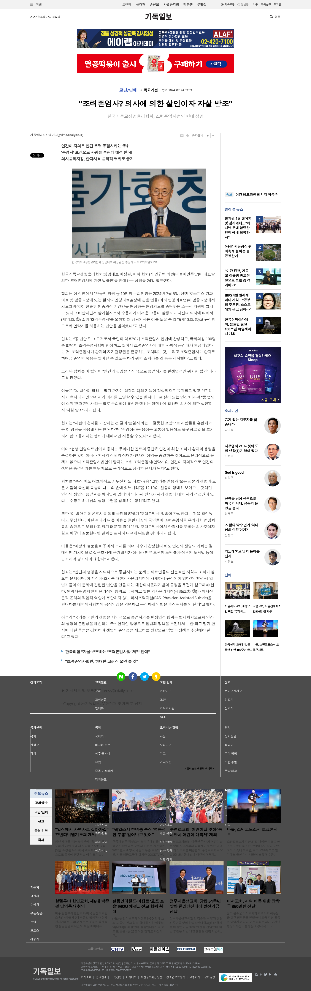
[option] (239, 599)
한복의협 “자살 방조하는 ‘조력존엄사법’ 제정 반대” (107, 651)
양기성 (229, 430)
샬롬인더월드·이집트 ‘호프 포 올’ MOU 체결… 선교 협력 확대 (138, 906)
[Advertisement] (253, 160)
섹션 (36, 4)
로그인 (277, 4)
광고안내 (101, 977)
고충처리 (194, 977)
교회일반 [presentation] (41, 803)
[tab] (41, 803)
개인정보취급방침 (151, 977)
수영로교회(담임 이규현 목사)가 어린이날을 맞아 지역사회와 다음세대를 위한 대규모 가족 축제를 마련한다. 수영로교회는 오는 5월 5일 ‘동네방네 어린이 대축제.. (196, 848)
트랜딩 (126, 5)
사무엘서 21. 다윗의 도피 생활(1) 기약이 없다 (241, 448)
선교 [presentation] (41, 821)
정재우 (229, 513)
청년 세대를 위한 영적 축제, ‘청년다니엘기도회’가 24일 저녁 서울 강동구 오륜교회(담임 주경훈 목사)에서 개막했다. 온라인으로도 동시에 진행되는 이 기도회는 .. (82, 848)
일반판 (244, 4)
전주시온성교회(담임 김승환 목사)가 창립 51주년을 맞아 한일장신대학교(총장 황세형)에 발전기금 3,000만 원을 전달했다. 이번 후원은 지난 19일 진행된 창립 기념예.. (196, 924)
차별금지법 (171, 4)
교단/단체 (128, 90)
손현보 (154, 4)
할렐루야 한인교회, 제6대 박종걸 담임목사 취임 (82, 903)
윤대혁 (140, 4)
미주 (255, 4)
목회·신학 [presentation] (41, 830)
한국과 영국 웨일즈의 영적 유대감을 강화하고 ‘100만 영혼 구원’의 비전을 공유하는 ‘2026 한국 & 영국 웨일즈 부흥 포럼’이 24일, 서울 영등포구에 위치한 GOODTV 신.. (138, 848)
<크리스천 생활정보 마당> (199, 768)
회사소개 (86, 977)
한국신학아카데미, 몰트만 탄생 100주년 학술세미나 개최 (238, 326)
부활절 (201, 4)
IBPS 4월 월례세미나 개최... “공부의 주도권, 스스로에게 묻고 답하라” (238, 302)
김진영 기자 (50, 135)
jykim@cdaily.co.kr (70, 135)
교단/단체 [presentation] (41, 812)
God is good (234, 472)
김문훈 (187, 4)
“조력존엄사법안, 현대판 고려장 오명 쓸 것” (101, 661)
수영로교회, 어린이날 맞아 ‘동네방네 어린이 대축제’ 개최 (196, 832)
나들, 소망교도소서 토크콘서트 (252, 832)
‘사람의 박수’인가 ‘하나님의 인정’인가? (241, 527)
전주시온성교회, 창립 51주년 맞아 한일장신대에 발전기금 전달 (195, 906)
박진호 (229, 561)
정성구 (229, 478)
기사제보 (131, 977)
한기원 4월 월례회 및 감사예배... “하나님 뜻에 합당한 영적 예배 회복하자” (238, 228)
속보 (229, 194)
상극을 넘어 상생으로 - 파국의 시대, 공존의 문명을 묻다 (241, 503)
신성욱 (229, 535)
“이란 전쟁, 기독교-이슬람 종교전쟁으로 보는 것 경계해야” (237, 277)
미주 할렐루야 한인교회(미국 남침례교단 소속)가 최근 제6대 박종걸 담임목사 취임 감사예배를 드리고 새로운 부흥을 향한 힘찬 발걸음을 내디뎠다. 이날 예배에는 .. (81, 919)
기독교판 (230, 4)
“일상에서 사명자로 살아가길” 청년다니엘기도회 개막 (81, 832)
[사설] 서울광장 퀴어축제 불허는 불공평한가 (238, 251)
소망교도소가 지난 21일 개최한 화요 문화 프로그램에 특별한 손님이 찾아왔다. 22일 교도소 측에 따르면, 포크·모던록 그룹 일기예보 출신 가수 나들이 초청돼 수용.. (253, 848)
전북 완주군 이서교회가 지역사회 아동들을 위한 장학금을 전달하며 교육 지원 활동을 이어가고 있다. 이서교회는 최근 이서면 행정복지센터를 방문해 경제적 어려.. (253, 919)
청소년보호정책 (175, 977)
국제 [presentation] (41, 840)
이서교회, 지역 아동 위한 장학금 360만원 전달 (253, 903)
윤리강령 (209, 977)
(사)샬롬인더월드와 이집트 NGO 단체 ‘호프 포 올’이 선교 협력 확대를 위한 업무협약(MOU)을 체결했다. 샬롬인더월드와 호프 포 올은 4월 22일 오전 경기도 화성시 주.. (138, 927)
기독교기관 (149, 90)
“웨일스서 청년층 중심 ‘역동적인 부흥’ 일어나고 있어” (139, 832)
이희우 (229, 456)
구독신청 (266, 4)
